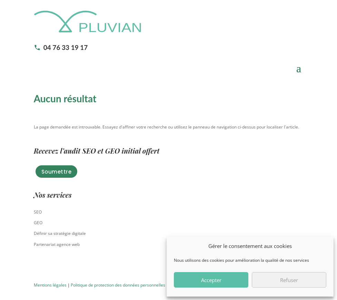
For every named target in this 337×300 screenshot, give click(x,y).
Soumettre (56, 171)
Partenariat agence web (57, 244)
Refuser (289, 280)
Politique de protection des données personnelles (118, 285)
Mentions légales (50, 285)
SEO (38, 212)
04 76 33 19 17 (61, 47)
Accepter (211, 280)
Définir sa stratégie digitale (60, 233)
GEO (38, 223)
